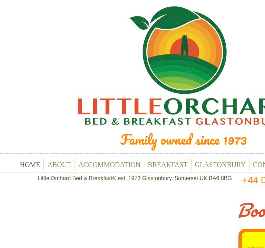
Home (30, 164)
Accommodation (109, 164)
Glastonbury (220, 164)
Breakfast (167, 164)
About (59, 164)
